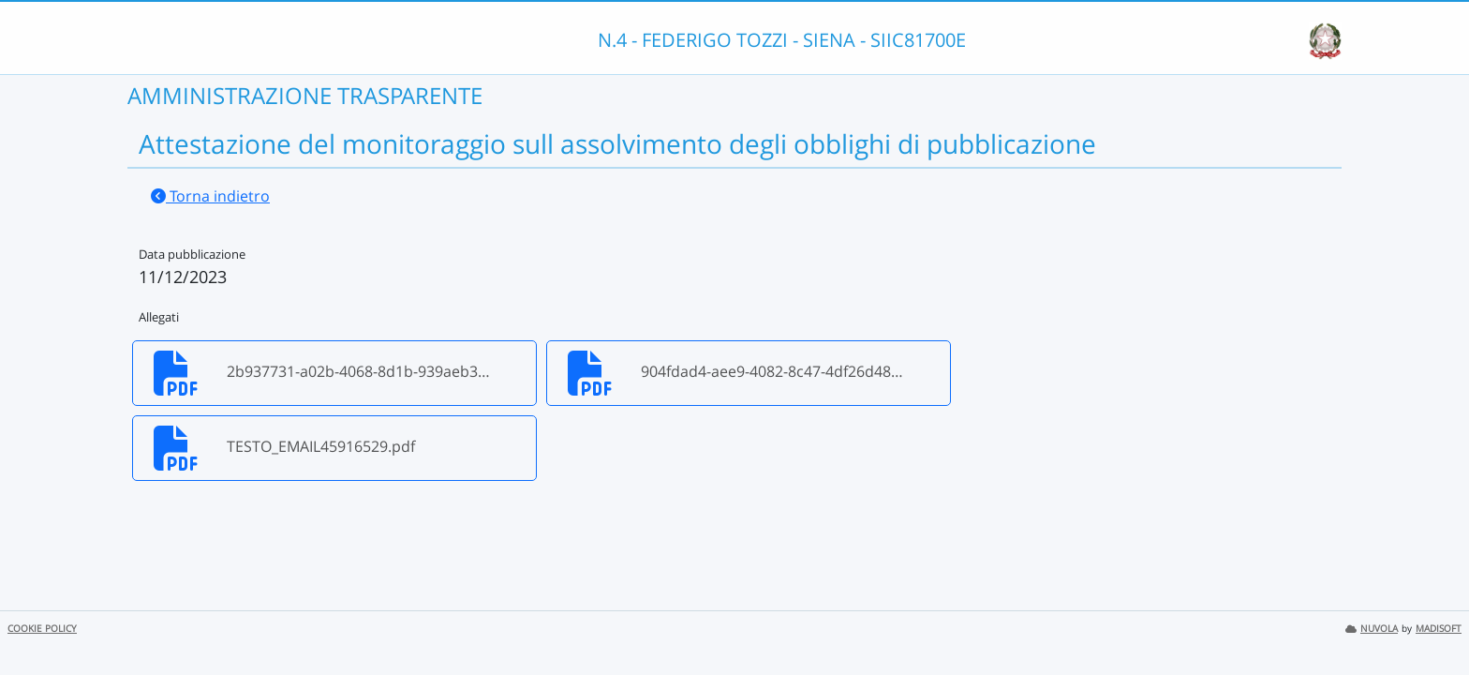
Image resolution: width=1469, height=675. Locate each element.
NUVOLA (1371, 628)
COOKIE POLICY (42, 628)
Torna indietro (210, 196)
